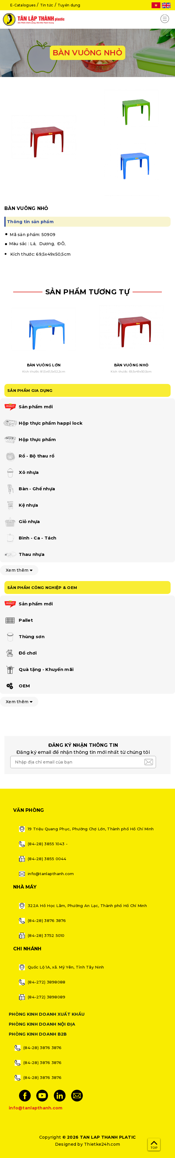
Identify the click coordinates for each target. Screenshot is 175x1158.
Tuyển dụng (69, 5)
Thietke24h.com (102, 1144)
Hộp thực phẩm (29, 440)
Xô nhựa (21, 473)
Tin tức (46, 5)
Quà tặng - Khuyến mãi (38, 670)
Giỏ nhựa (21, 522)
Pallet (18, 620)
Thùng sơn (23, 637)
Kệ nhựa (20, 505)
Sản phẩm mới (28, 407)
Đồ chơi (20, 653)
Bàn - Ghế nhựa (29, 489)
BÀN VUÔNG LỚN (44, 365)
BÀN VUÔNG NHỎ (131, 365)
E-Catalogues (22, 5)
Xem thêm (19, 570)
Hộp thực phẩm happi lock (43, 423)
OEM (16, 686)
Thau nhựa (23, 555)
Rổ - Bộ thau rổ (28, 456)
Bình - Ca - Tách (29, 538)
